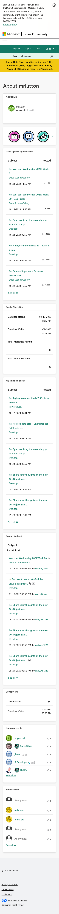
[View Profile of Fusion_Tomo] (41, 568)
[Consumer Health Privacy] (30, 904)
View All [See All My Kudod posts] (13, 522)
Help (38, 48)
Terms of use (8, 889)
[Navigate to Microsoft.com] (11, 34)
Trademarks (7, 894)
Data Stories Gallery (19, 177)
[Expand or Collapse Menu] (4, 42)
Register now (10, 24)
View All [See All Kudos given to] (11, 775)
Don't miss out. (45, 68)
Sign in (28, 48)
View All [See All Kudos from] (11, 845)
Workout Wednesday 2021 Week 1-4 (28, 558)
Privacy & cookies (10, 884)
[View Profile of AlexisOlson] (41, 594)
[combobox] (33, 56)
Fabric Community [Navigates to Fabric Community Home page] (35, 34)
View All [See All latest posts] (13, 293)
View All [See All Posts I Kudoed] (13, 678)
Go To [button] (48, 48)
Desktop (13, 228)
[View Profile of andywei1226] (41, 619)
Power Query (15, 406)
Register (16, 48)
